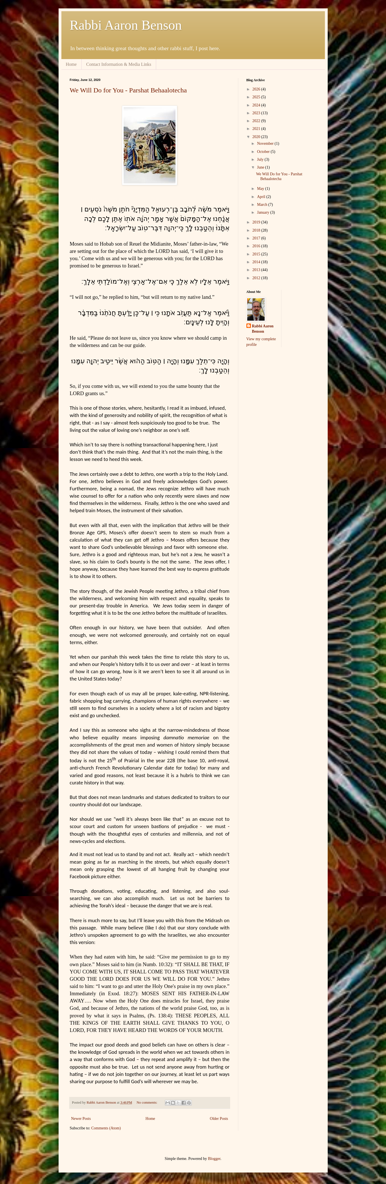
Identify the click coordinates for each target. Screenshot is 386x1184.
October (264, 152)
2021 (256, 129)
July (261, 159)
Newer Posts (81, 1119)
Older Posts (219, 1119)
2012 (256, 278)
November (266, 143)
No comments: (147, 1102)
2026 (256, 89)
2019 (256, 222)
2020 (256, 137)
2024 (256, 105)
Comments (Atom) (106, 1128)
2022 (256, 121)
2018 (256, 230)
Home (71, 64)
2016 (256, 246)
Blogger (214, 1159)
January (263, 212)
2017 (256, 238)
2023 (256, 113)
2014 (256, 262)
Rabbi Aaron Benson (126, 25)
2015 (256, 254)
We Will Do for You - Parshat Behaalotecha (128, 90)
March (262, 204)
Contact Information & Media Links (118, 64)
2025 (256, 97)
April (261, 197)
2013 (256, 270)
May (261, 189)
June (261, 167)
